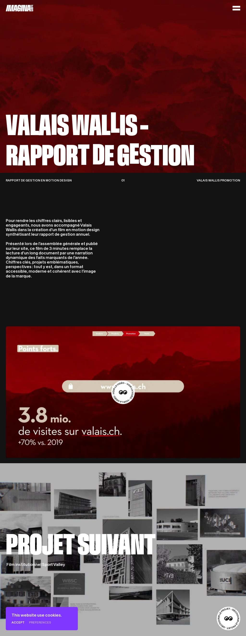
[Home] (19, 8)
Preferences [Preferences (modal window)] (40, 622)
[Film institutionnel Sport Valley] (123, 549)
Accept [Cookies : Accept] (18, 622)
